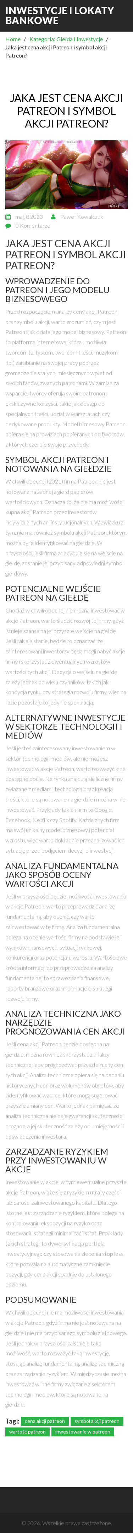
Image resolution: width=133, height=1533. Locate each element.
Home (13, 39)
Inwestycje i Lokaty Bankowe (59, 15)
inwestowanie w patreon (82, 1432)
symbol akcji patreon (97, 1421)
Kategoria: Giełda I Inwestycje (66, 39)
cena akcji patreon (45, 1421)
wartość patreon (27, 1432)
